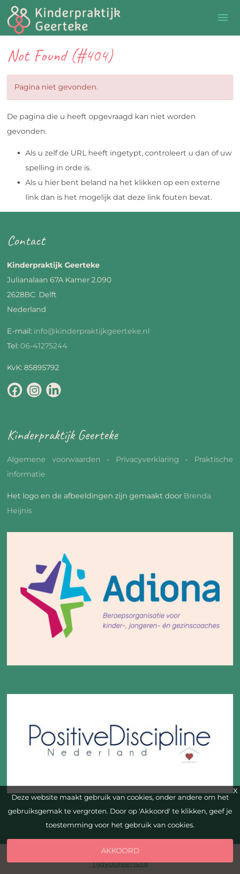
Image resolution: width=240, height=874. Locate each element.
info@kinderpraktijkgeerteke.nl (92, 331)
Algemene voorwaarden (54, 459)
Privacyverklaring (147, 459)
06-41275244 (43, 345)
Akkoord (120, 850)
